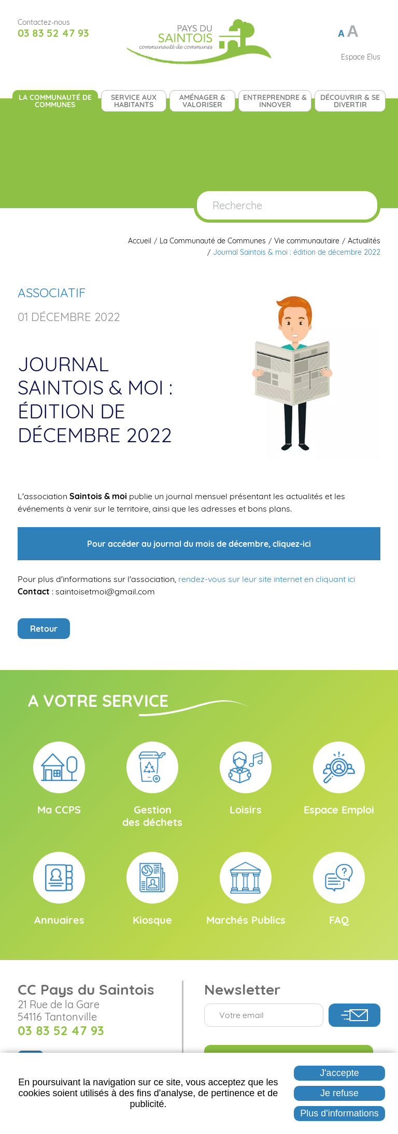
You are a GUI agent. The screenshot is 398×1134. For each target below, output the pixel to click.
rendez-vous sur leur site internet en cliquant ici (266, 579)
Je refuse (339, 1093)
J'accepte (339, 1073)
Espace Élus (360, 57)
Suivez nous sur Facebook (25, 57)
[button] (292, 372)
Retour (44, 628)
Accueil (139, 241)
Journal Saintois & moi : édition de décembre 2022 (296, 252)
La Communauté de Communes (213, 241)
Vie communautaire (306, 241)
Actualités (364, 241)
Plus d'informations (339, 1113)
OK (358, 205)
